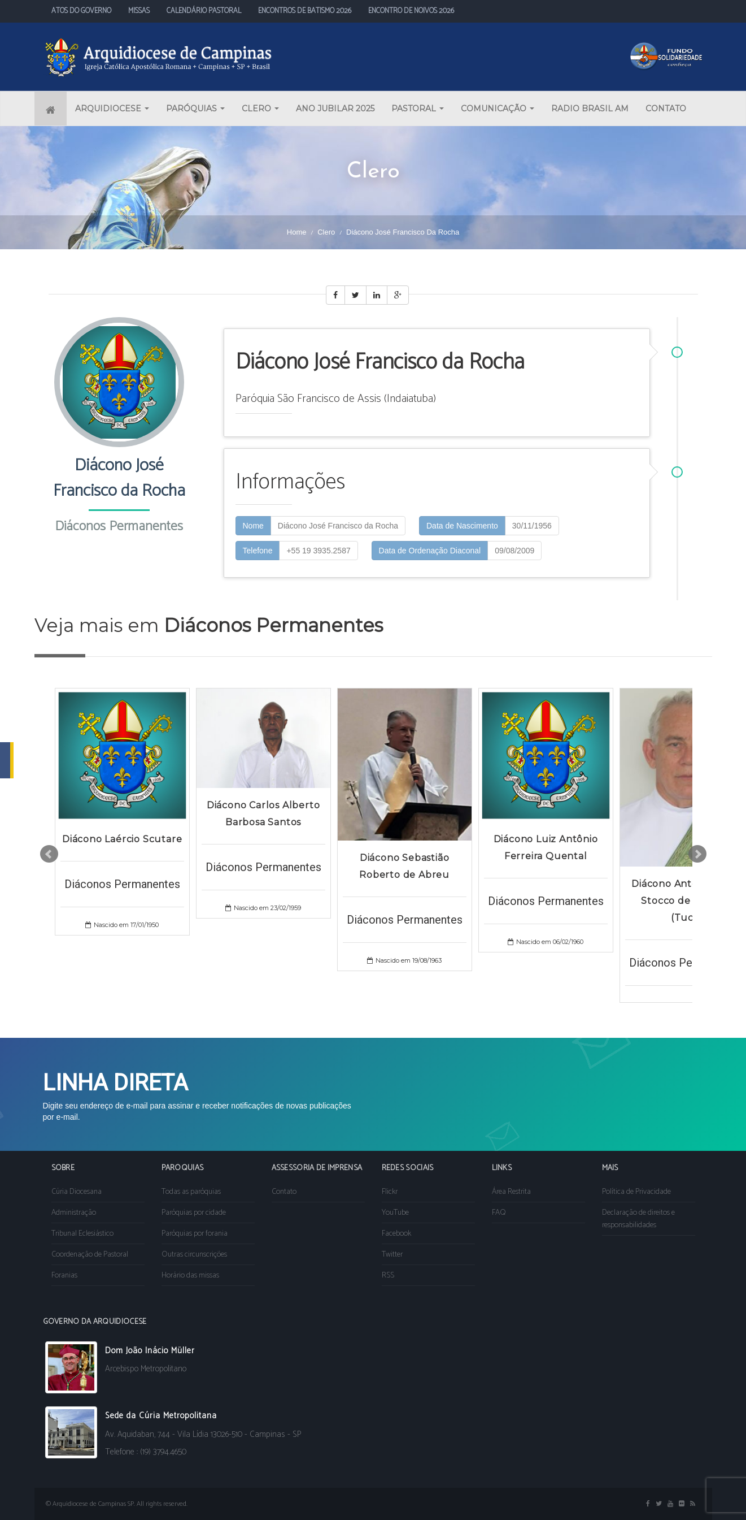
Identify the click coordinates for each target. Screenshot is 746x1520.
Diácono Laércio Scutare (122, 839)
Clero (326, 232)
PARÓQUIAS (195, 108)
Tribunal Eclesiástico (82, 1233)
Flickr (390, 1191)
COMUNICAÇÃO (497, 108)
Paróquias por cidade (194, 1212)
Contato (284, 1191)
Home (297, 232)
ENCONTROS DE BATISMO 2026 (304, 11)
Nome (253, 525)
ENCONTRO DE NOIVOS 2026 (411, 11)
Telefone (258, 550)
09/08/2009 (514, 550)
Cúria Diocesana (76, 1191)
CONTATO (665, 108)
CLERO (260, 108)
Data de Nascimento (462, 525)
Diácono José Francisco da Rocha (338, 525)
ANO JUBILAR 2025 (335, 108)
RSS (388, 1275)
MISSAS (139, 11)
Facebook (396, 1233)
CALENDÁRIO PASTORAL (204, 11)
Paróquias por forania (195, 1233)
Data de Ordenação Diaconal (430, 550)
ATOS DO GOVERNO (81, 11)
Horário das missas (190, 1275)
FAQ (499, 1212)
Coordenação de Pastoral (89, 1254)
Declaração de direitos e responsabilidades (638, 1219)
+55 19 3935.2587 (318, 550)
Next (697, 854)
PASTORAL (417, 108)
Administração (73, 1212)
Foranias (64, 1275)
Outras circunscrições (194, 1254)
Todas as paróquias (191, 1191)
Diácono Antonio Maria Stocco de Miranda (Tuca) (686, 900)
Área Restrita (511, 1191)
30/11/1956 (532, 525)
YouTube (395, 1212)
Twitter (392, 1254)
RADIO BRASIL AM (590, 108)
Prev (49, 854)
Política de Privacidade (636, 1191)
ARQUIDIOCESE (112, 108)
